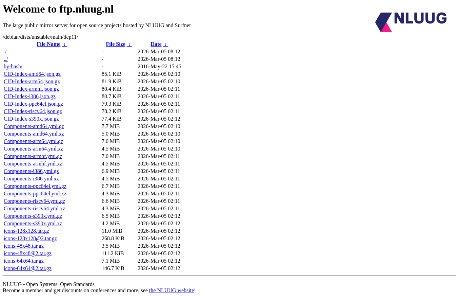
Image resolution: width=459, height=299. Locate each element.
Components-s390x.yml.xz (33, 223)
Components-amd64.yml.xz (34, 134)
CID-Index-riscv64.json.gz (33, 111)
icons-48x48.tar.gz (24, 246)
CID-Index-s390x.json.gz (31, 119)
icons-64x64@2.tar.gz (28, 268)
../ (6, 59)
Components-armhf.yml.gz (33, 156)
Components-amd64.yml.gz (34, 126)
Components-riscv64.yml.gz (34, 201)
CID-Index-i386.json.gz (30, 96)
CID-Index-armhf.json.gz (31, 89)
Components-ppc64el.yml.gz (35, 186)
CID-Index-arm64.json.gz (32, 81)
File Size (115, 44)
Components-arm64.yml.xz (33, 149)
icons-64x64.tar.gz (24, 261)
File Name (49, 44)
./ (5, 51)
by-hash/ (13, 66)
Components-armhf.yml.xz (33, 163)
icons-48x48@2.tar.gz (28, 253)
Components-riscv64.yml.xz (34, 208)
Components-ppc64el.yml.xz (35, 193)
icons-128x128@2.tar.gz (30, 238)
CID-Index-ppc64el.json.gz (33, 104)
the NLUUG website (171, 290)
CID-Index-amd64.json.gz (32, 74)
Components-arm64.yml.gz (33, 141)
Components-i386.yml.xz (31, 178)
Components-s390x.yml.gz (33, 216)
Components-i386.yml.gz (31, 171)
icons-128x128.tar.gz (26, 231)
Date (156, 44)
